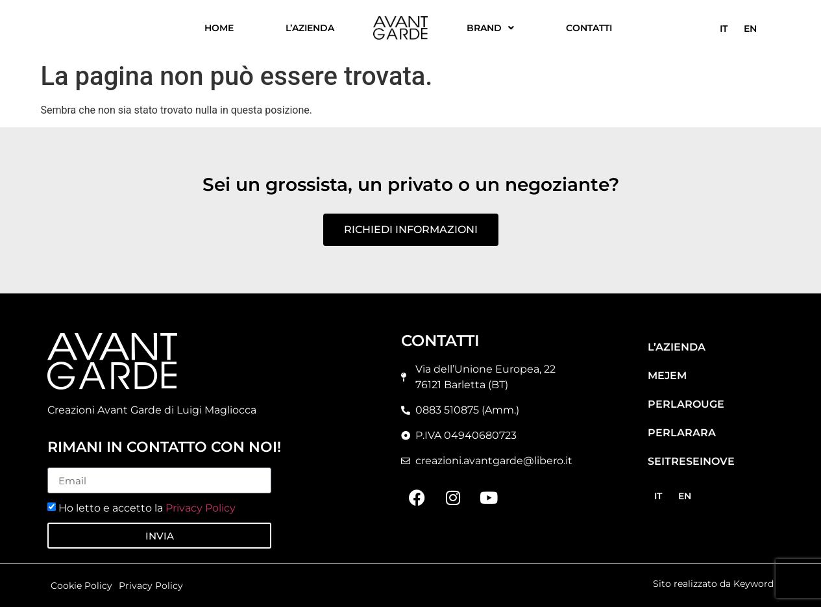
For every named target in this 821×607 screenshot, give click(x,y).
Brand (490, 28)
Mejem (667, 375)
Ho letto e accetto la (147, 508)
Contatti (589, 28)
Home (219, 28)
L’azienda (310, 28)
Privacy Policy (200, 508)
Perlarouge (686, 404)
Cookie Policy (81, 585)
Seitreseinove (691, 461)
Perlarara (682, 433)
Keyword (753, 583)
